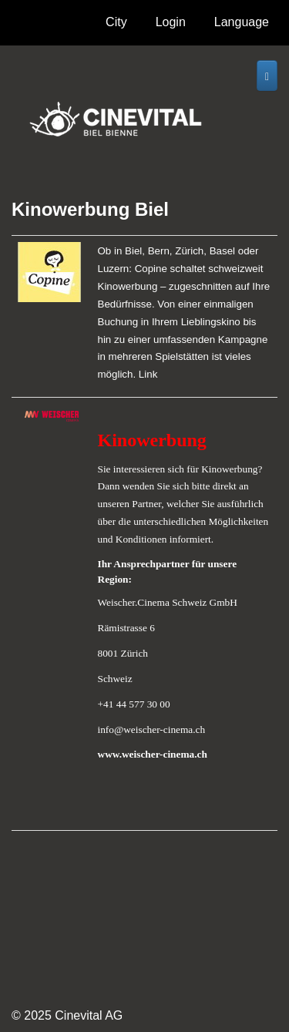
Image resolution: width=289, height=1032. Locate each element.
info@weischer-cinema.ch (152, 729)
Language (241, 26)
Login (171, 22)
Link (148, 374)
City (120, 26)
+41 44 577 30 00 (134, 704)
